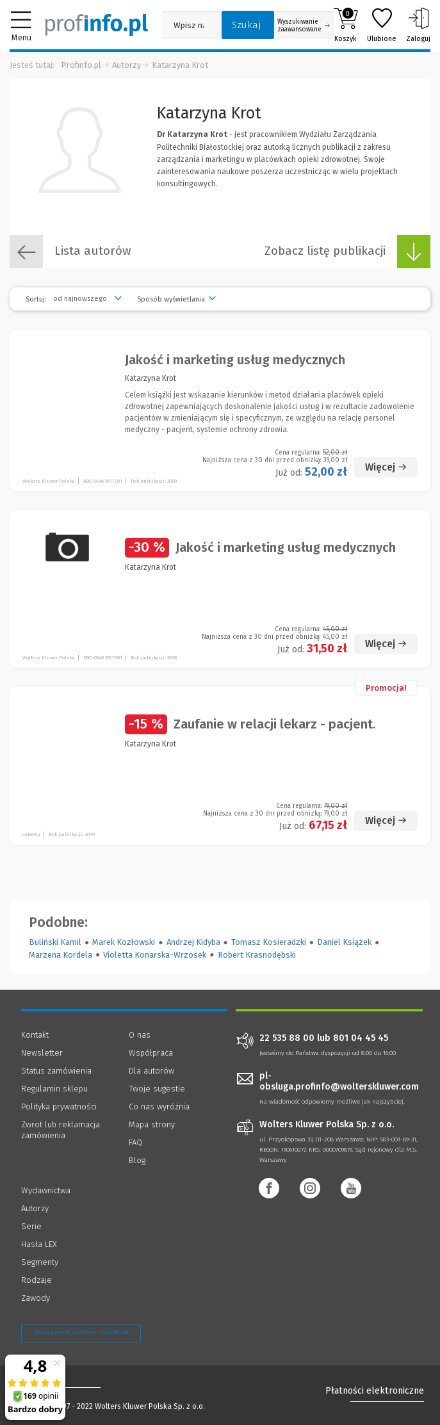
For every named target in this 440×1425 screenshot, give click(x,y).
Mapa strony (152, 1124)
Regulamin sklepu (54, 1088)
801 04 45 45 (360, 1038)
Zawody (35, 1298)
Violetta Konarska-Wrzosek (154, 955)
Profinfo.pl (81, 65)
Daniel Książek (344, 942)
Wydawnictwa (45, 1190)
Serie (31, 1226)
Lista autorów (70, 251)
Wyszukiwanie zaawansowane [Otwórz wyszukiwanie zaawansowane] (303, 25)
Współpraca (151, 1053)
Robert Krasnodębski (257, 955)
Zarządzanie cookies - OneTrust (81, 1332)
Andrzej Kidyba (193, 942)
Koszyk (345, 25)
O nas (140, 1035)
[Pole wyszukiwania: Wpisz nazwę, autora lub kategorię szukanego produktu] (188, 25)
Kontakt (35, 1035)
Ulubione (381, 25)
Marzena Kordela (60, 955)
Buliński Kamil (55, 942)
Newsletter (42, 1053)
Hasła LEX (39, 1244)
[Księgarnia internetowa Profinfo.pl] (96, 25)
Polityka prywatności (59, 1106)
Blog (137, 1160)
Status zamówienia (56, 1070)
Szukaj (246, 25)
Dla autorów (151, 1070)
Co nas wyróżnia (159, 1106)
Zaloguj (418, 25)
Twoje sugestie (157, 1088)
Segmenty (39, 1262)
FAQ (135, 1142)
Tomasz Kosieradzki (268, 942)
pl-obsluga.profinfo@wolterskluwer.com (339, 1081)
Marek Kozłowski (123, 942)
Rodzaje (36, 1280)
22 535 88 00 (286, 1038)
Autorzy (126, 65)
